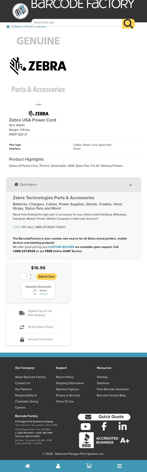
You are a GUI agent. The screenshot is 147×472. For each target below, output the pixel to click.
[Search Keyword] (76, 17)
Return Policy (65, 377)
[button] (38, 313)
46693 (41, 26)
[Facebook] (104, 426)
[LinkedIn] (122, 426)
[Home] (8, 26)
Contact (44, 294)
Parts (29, 26)
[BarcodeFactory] (20, 11)
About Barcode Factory (30, 377)
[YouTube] (85, 426)
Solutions (103, 383)
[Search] (128, 19)
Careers (20, 407)
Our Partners (23, 389)
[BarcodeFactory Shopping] (89, 466)
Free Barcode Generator (113, 389)
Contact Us (22, 383)
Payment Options (67, 389)
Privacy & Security (68, 395)
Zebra (18, 26)
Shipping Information (70, 383)
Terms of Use (65, 401)
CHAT (17, 227)
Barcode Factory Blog (111, 395)
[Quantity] (24, 276)
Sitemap (102, 377)
